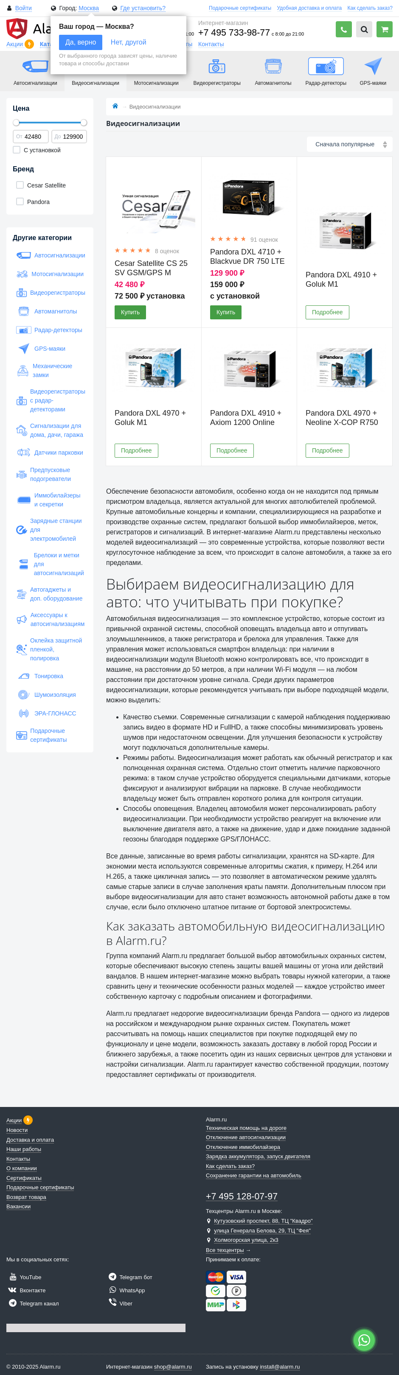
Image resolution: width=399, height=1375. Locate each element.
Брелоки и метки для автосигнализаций (50, 564)
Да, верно (80, 42)
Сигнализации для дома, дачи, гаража (49, 430)
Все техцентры (225, 1250)
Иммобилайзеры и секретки (48, 500)
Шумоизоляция (46, 694)
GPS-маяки (40, 348)
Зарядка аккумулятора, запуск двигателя (258, 1156)
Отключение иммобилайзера (243, 1147)
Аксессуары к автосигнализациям (50, 619)
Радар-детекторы (49, 329)
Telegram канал (32, 1303)
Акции (15, 44)
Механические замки (44, 370)
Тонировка (39, 676)
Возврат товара (26, 1197)
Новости (17, 1130)
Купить (130, 312)
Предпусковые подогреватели (43, 474)
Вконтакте (25, 1290)
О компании (21, 1168)
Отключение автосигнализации (246, 1137)
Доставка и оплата (30, 1140)
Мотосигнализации (50, 273)
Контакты (211, 44)
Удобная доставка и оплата (309, 8)
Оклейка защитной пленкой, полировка (49, 649)
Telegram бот (129, 1277)
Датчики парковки (49, 452)
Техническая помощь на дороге (246, 1128)
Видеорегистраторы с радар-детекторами (50, 400)
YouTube (23, 1277)
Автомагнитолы (46, 311)
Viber (119, 1303)
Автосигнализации (50, 255)
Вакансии (18, 1206)
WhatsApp (125, 1290)
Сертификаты (24, 1178)
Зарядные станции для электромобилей (49, 529)
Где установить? (143, 8)
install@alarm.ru (280, 1367)
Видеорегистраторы (50, 292)
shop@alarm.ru (173, 1367)
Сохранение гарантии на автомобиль (253, 1175)
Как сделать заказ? (370, 8)
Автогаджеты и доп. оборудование (49, 594)
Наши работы (23, 1149)
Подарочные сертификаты (240, 8)
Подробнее (327, 312)
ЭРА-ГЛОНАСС (46, 713)
